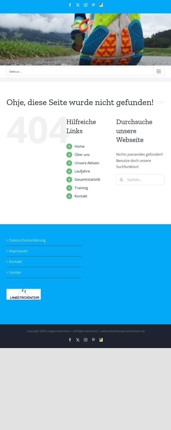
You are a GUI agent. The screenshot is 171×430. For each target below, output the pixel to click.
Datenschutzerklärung (27, 240)
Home (80, 146)
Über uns (82, 154)
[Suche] (121, 179)
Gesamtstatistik (87, 179)
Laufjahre (82, 171)
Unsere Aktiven (87, 163)
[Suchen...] (140, 179)
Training (81, 187)
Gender (15, 272)
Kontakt (81, 196)
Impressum (18, 251)
